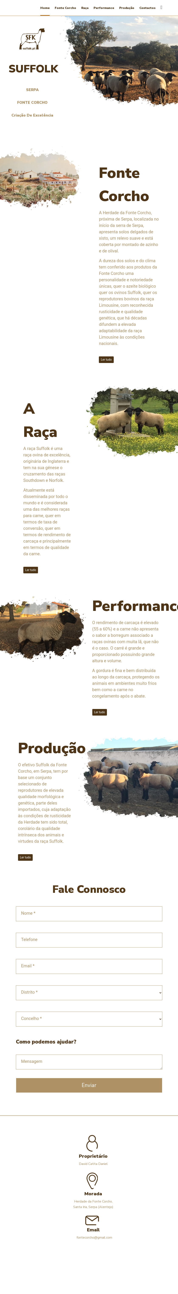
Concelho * (31, 1018)
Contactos (147, 8)
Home (45, 8)
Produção (126, 8)
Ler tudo (106, 359)
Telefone (29, 939)
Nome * (28, 913)
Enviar (89, 1085)
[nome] (89, 913)
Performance (104, 8)
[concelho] (89, 1019)
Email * (28, 965)
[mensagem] (89, 1062)
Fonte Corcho (65, 8)
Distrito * (29, 992)
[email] (89, 966)
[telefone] (89, 940)
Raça (84, 8)
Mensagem (31, 1061)
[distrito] (89, 992)
